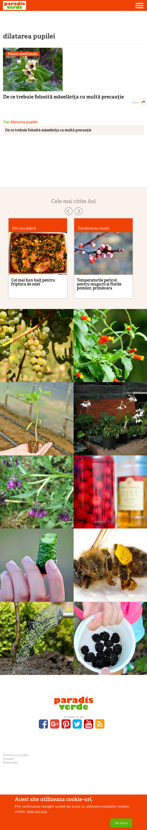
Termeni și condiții (15, 755)
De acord (121, 823)
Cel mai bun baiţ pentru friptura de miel (33, 282)
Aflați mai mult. (37, 812)
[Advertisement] (73, 21)
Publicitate (10, 763)
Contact (8, 759)
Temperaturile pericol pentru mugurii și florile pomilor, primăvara (99, 284)
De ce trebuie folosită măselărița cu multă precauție (63, 96)
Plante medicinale (22, 54)
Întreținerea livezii (93, 228)
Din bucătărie (24, 228)
